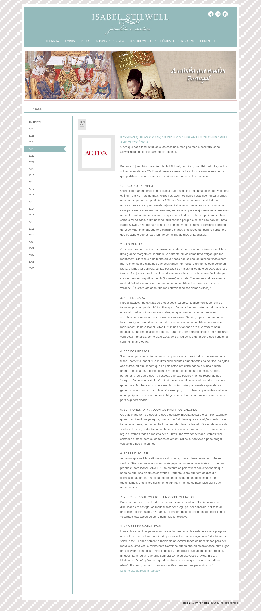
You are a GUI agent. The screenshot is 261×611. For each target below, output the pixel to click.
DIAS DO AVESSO (141, 41)
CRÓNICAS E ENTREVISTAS (176, 41)
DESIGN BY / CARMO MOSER (196, 603)
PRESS (85, 41)
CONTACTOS (208, 41)
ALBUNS (101, 41)
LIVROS (70, 41)
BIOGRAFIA (52, 41)
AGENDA (118, 41)
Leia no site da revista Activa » (140, 570)
